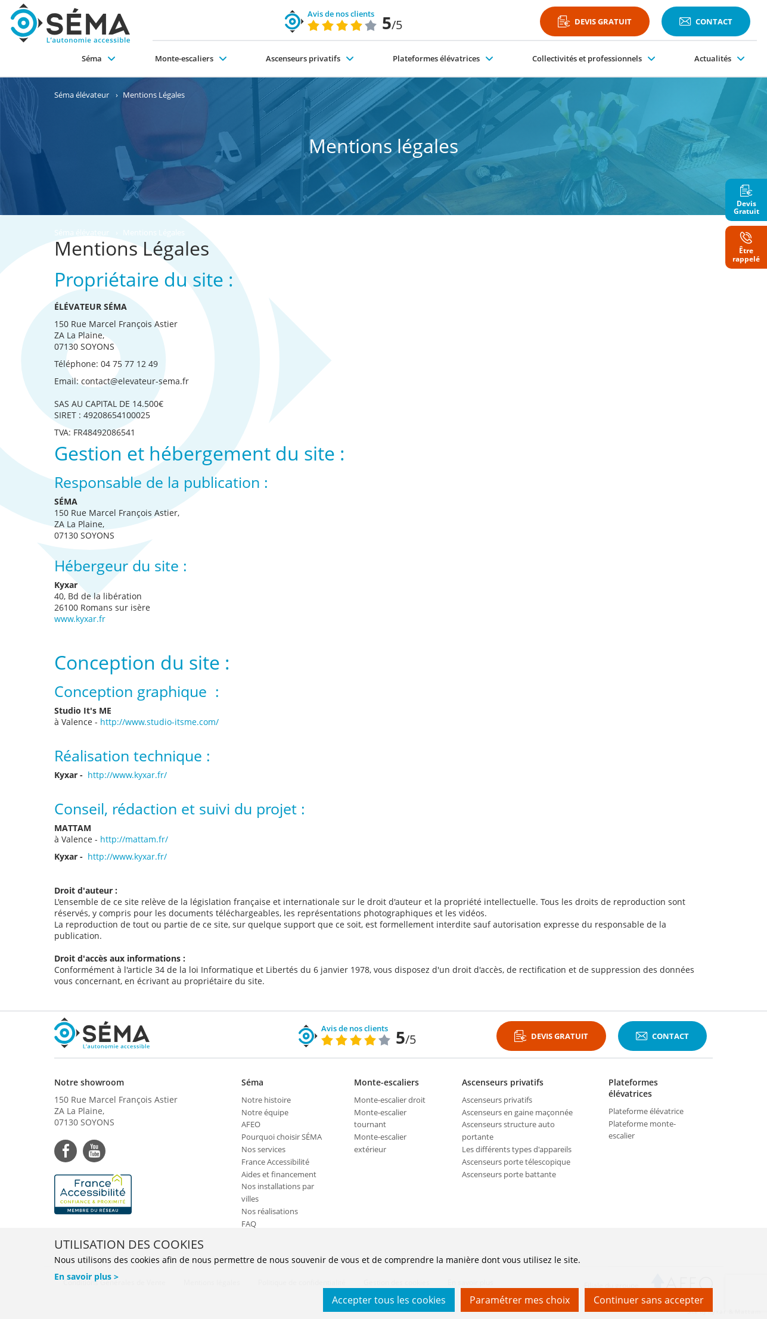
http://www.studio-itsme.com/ (159, 721)
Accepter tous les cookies (389, 1299)
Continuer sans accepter (649, 1299)
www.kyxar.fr (79, 618)
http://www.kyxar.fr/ (127, 774)
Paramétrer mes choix (520, 1299)
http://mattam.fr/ (134, 839)
